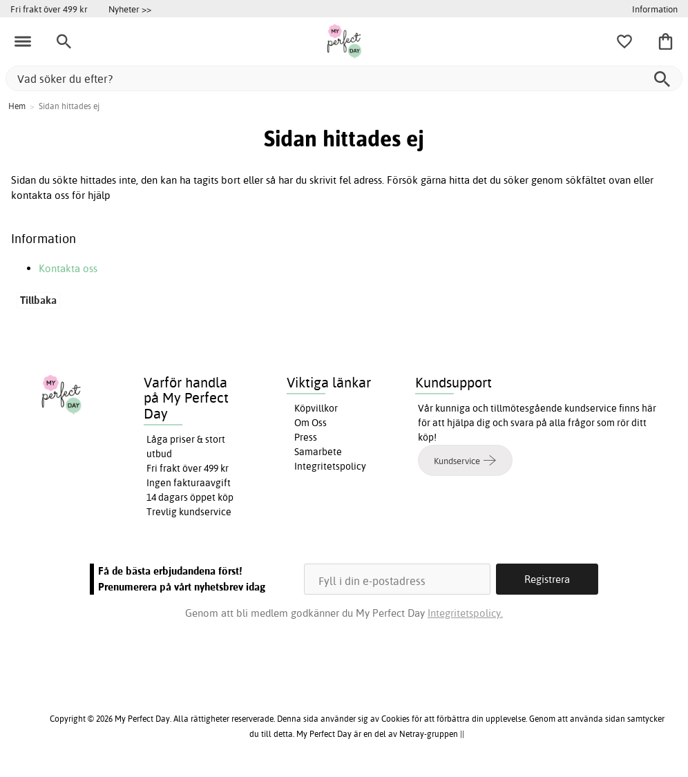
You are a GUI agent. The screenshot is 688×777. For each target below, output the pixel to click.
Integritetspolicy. (465, 613)
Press (305, 437)
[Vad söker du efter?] (344, 78)
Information (655, 9)
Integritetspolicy (330, 466)
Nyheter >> (129, 9)
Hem (17, 106)
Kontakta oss (68, 268)
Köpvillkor (316, 408)
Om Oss (310, 422)
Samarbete (318, 451)
